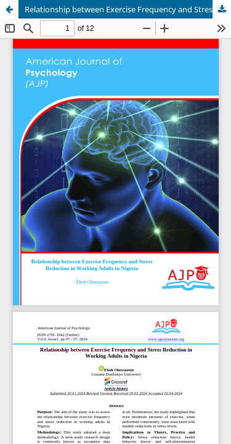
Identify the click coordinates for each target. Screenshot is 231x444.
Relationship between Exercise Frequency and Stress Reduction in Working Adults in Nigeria (128, 9)
